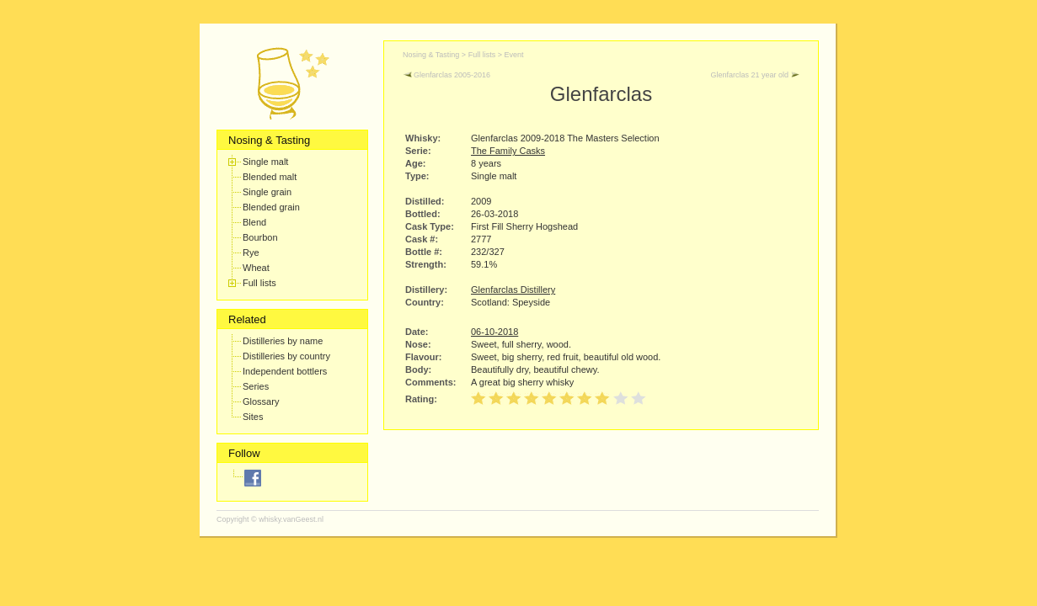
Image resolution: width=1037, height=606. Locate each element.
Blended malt (270, 177)
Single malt (265, 162)
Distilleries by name (283, 341)
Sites (253, 417)
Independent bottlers (285, 371)
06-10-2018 (494, 332)
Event (513, 54)
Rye (251, 252)
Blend (254, 222)
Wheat (256, 268)
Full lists (259, 283)
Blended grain (271, 207)
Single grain (267, 192)
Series (256, 386)
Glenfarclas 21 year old (754, 75)
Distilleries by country (286, 356)
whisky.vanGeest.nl (291, 519)
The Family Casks (508, 151)
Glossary (261, 401)
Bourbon (260, 237)
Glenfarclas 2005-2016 (446, 75)
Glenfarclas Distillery (513, 289)
